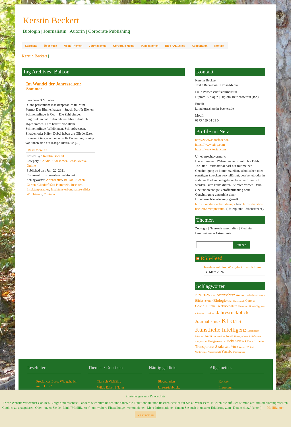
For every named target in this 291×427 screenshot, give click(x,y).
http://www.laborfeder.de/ (212, 140)
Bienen (80, 180)
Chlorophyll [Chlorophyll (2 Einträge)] (239, 301)
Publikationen (150, 45)
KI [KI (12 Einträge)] (224, 320)
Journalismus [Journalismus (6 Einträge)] (208, 321)
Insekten (77, 184)
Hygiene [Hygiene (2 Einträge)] (260, 306)
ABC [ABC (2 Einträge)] (213, 295)
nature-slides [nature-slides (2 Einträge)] (219, 336)
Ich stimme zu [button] (145, 415)
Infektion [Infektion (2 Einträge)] (199, 313)
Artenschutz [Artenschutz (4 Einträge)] (226, 295)
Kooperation (200, 45)
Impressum (226, 387)
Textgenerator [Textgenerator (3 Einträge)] (216, 341)
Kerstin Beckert (34, 56)
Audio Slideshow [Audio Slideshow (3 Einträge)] (247, 295)
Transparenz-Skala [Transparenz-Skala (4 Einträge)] (209, 346)
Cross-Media (77, 161)
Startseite (31, 45)
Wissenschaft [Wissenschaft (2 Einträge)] (214, 352)
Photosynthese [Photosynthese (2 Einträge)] (241, 336)
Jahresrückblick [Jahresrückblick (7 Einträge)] (232, 312)
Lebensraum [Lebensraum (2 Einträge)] (253, 331)
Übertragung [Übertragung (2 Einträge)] (239, 352)
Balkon (69, 180)
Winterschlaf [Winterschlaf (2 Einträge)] (201, 352)
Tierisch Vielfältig (109, 381)
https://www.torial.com (210, 149)
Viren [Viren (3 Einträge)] (234, 346)
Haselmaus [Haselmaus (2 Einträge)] (243, 306)
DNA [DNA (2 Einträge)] (213, 306)
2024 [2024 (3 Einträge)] (198, 295)
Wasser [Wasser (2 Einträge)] (242, 347)
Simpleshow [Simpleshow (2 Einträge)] (201, 341)
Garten (31, 184)
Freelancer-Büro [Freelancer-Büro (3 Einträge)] (226, 306)
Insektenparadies (38, 189)
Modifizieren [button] (275, 407)
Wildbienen (34, 194)
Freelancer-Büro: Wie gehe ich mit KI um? (232, 267)
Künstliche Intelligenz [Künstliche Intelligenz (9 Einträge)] (221, 329)
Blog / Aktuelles (175, 45)
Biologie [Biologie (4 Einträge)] (220, 300)
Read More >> (37, 150)
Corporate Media (123, 45)
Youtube (49, 194)
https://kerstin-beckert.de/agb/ (215, 204)
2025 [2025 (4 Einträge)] (206, 295)
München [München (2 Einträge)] (199, 336)
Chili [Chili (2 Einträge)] (229, 301)
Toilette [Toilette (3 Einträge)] (259, 341)
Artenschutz (54, 180)
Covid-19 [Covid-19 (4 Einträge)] (202, 306)
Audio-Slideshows (54, 161)
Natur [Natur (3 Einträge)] (208, 336)
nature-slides (82, 189)
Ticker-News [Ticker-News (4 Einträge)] (236, 341)
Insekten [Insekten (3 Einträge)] (210, 313)
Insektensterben (61, 189)
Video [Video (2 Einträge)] (227, 347)
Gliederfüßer (45, 184)
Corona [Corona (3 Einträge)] (250, 300)
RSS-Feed (211, 258)
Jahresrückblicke (169, 387)
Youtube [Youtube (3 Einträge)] (227, 351)
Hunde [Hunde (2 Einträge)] (252, 306)
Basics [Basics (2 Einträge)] (262, 295)
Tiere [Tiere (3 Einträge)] (250, 341)
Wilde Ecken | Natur (110, 387)
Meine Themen (73, 45)
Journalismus (97, 45)
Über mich (50, 45)
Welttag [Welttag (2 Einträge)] (250, 347)
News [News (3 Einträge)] (229, 336)
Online (31, 165)
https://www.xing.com (210, 144)
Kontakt (219, 45)
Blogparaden (166, 381)
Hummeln (62, 184)
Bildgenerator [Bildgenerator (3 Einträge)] (204, 300)
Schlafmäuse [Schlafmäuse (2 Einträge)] (255, 336)
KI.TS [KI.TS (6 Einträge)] (235, 321)
